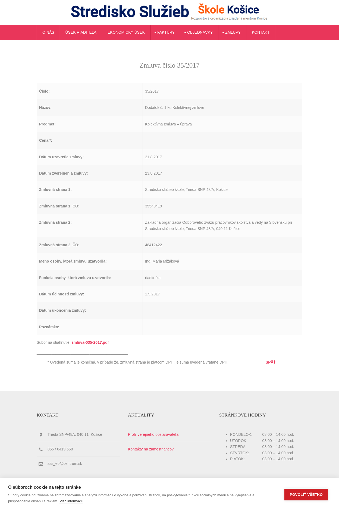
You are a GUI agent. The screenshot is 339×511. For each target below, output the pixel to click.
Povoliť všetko (306, 495)
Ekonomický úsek (126, 32)
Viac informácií (71, 501)
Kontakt (260, 32)
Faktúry (166, 32)
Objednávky (200, 32)
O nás (48, 32)
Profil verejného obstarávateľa (153, 434)
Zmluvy (233, 32)
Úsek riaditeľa (80, 32)
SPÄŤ (271, 362)
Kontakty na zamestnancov (151, 449)
